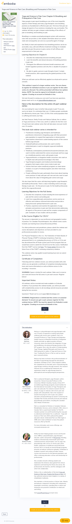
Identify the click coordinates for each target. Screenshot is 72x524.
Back (4, 514)
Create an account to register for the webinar (44, 316)
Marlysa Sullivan (9, 42)
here (42, 247)
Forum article (51, 247)
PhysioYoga (57, 438)
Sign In (45, 309)
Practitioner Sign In (65, 3)
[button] (67, 328)
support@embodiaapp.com (47, 100)
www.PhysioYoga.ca (43, 493)
